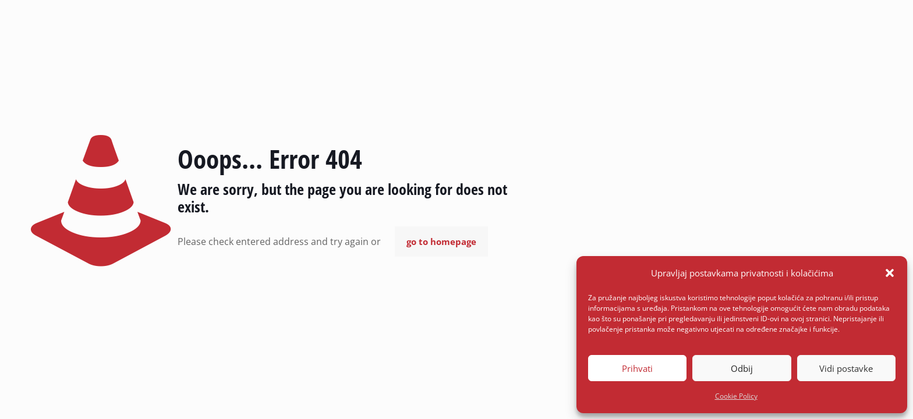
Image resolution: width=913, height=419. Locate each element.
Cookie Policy (736, 396)
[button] (890, 273)
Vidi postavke (846, 368)
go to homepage (441, 241)
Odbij (742, 368)
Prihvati (637, 368)
